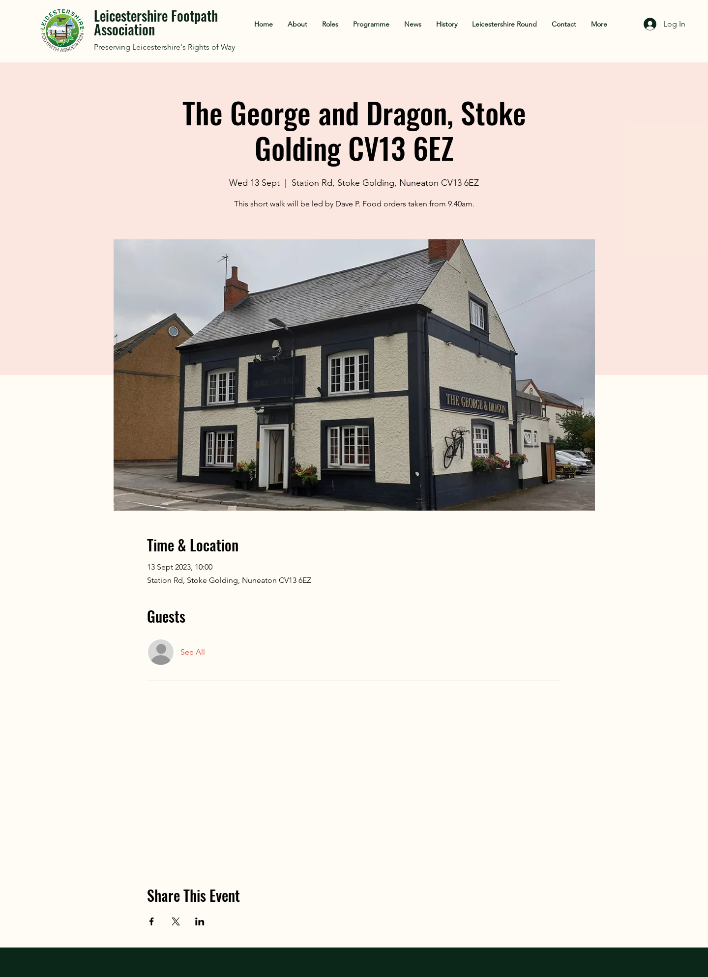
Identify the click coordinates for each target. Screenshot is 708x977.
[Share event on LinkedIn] (200, 921)
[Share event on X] (175, 921)
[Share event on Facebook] (151, 921)
